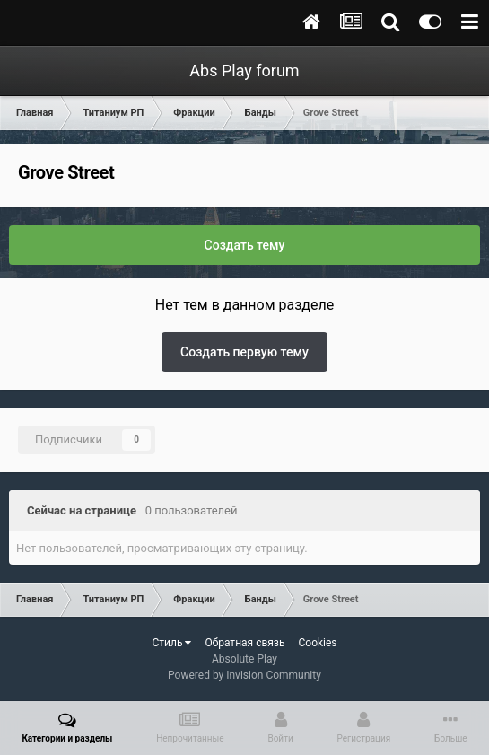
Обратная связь (244, 642)
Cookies (317, 642)
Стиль (171, 642)
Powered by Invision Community (244, 675)
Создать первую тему (244, 352)
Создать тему (245, 245)
